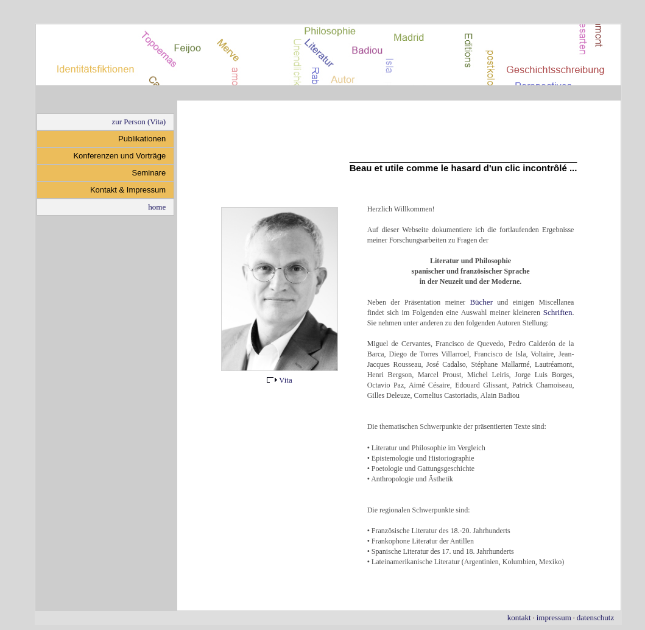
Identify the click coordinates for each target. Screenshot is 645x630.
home (157, 206)
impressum (554, 617)
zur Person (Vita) (138, 121)
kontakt (519, 617)
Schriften (558, 312)
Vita (279, 379)
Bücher (481, 301)
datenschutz (595, 617)
